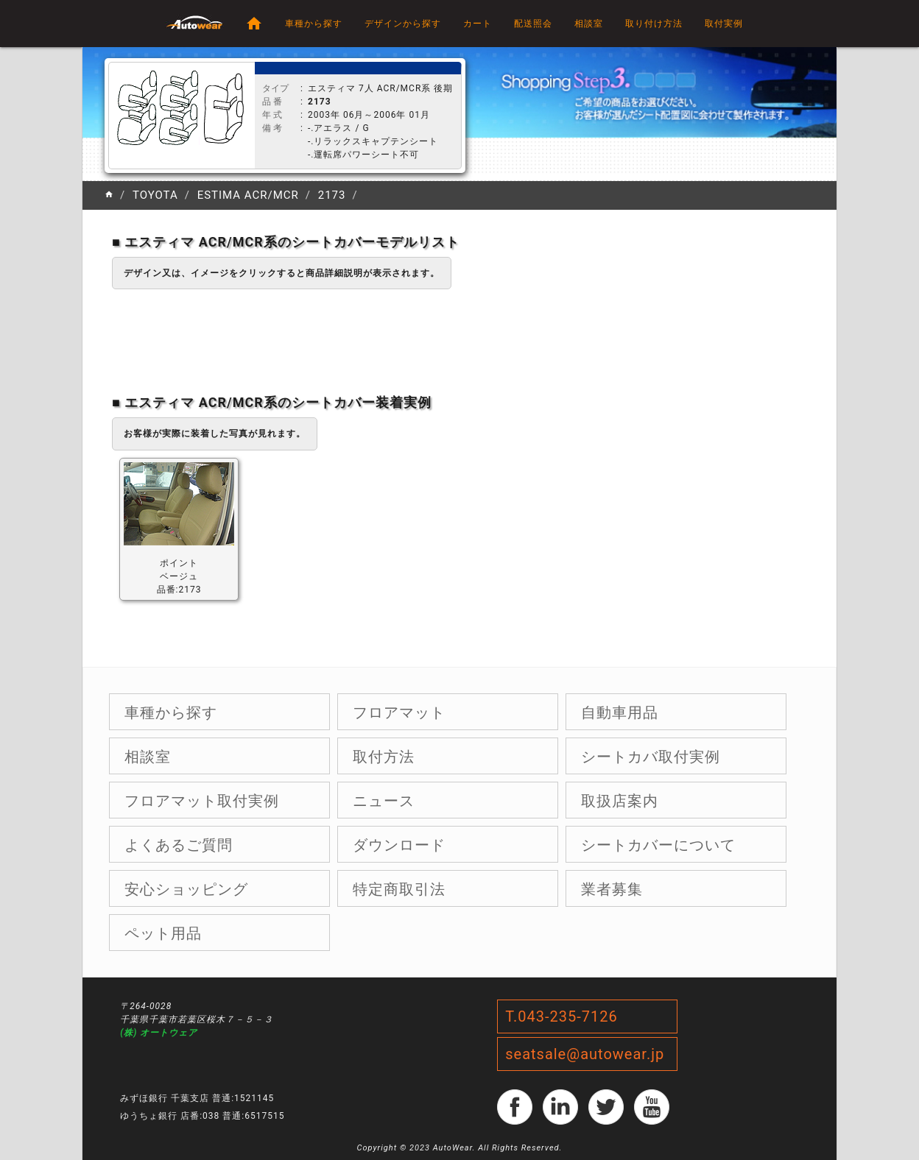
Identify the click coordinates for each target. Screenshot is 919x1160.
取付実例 (724, 23)
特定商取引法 (399, 889)
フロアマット (399, 712)
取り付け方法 (654, 23)
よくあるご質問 (178, 845)
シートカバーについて (658, 845)
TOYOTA (155, 195)
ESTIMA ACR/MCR (248, 195)
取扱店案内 (619, 801)
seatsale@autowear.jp (584, 1054)
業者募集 (612, 889)
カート (477, 23)
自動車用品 (619, 712)
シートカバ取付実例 (650, 756)
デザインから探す (403, 23)
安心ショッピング (186, 889)
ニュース (384, 801)
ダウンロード (399, 845)
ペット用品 (163, 933)
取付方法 (384, 756)
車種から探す (313, 23)
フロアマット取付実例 (201, 801)
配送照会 (533, 23)
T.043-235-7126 (561, 1016)
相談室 (588, 23)
